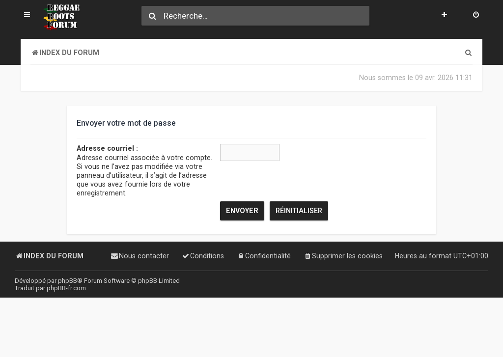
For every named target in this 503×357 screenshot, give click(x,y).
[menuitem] (476, 16)
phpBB (67, 280)
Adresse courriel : (107, 148)
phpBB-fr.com (66, 288)
